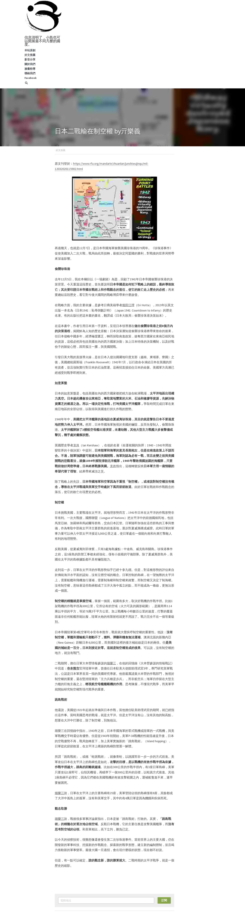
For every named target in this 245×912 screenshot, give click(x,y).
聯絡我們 (29, 73)
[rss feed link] (188, 873)
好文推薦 (29, 55)
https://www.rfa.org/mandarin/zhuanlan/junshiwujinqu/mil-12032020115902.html (124, 164)
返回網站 (61, 873)
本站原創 (29, 50)
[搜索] (26, 83)
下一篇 (129, 858)
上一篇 (59, 858)
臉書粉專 (29, 68)
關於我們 (29, 64)
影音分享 (29, 59)
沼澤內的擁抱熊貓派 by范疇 (79, 863)
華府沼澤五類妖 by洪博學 (147, 863)
